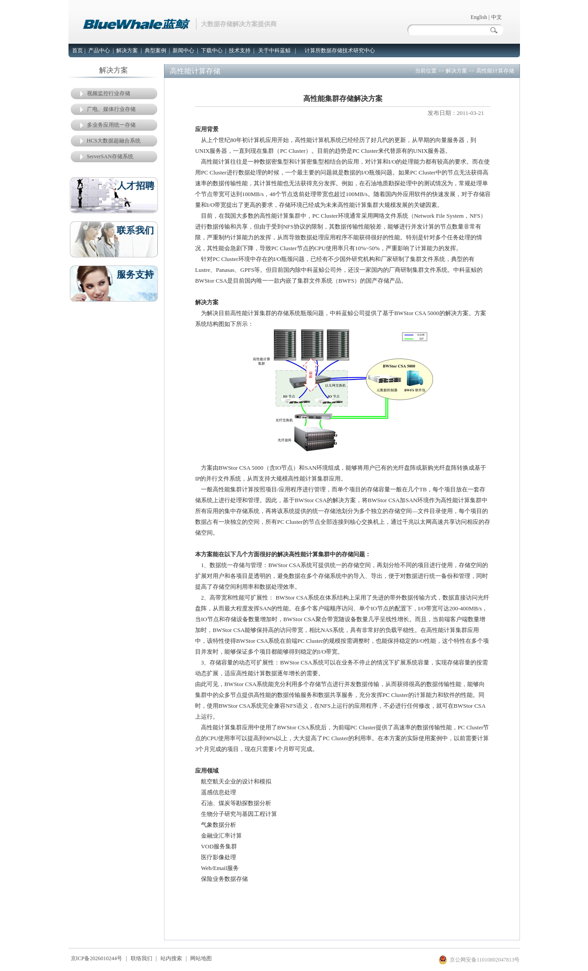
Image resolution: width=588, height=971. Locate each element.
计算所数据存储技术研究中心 (340, 50)
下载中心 (212, 50)
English (478, 17)
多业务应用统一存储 (111, 125)
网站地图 (201, 958)
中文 (496, 17)
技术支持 (240, 50)
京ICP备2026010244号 (97, 958)
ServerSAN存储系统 (110, 156)
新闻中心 (183, 50)
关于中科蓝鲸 (274, 50)
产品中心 (99, 50)
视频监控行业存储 (108, 93)
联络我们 (141, 958)
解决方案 (127, 50)
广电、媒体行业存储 (111, 109)
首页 (77, 50)
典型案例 (155, 50)
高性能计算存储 (495, 71)
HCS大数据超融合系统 (114, 140)
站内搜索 (171, 958)
